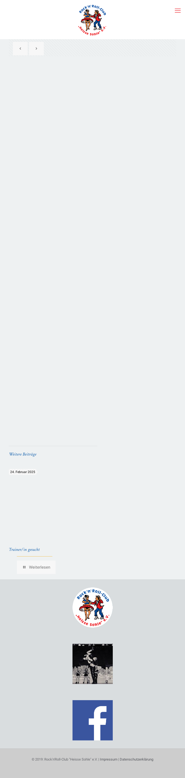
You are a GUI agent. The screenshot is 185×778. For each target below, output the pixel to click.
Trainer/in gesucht (24, 549)
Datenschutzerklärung (136, 759)
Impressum (108, 759)
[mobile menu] (177, 10)
